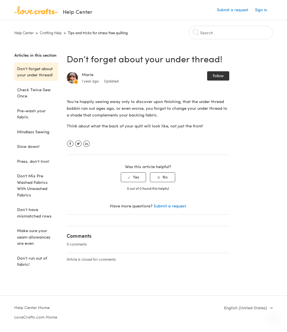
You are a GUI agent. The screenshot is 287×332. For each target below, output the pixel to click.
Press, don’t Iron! (33, 161)
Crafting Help (51, 32)
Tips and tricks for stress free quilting (98, 32)
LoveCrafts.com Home (35, 317)
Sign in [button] (261, 9)
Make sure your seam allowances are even (33, 237)
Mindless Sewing (33, 131)
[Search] (231, 32)
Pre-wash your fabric (31, 114)
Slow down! (28, 146)
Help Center (24, 32)
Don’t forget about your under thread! (35, 72)
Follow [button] (218, 75)
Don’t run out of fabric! (32, 261)
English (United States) (246, 307)
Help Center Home (32, 307)
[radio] (133, 177)
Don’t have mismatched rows (34, 213)
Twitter (78, 143)
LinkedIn (86, 143)
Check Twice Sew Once (34, 93)
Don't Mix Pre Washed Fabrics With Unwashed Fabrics (32, 185)
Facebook (70, 143)
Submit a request (232, 9)
